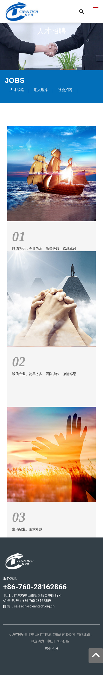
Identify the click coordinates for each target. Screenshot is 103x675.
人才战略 (17, 90)
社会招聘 (65, 90)
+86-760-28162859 (36, 601)
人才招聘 (51, 31)
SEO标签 (63, 641)
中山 (50, 641)
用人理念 (41, 90)
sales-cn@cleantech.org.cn (34, 606)
